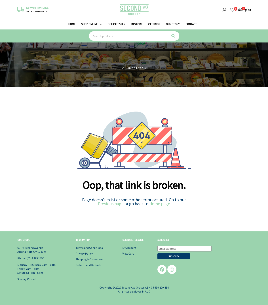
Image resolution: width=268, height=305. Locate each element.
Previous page (111, 203)
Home (129, 68)
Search (174, 36)
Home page (159, 203)
